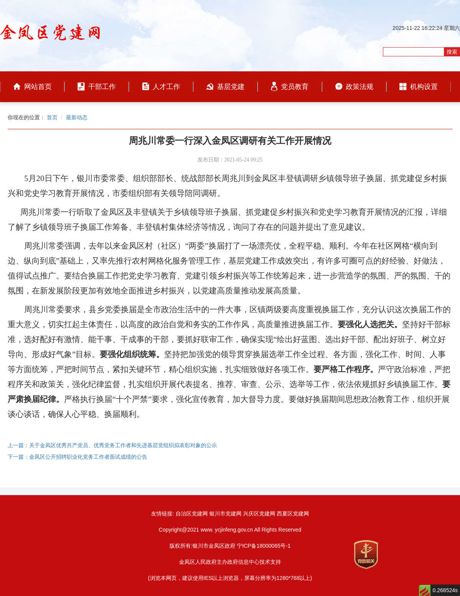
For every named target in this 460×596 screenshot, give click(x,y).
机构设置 (418, 87)
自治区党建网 (192, 513)
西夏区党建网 (293, 513)
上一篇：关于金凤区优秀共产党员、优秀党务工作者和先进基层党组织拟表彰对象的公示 (112, 445)
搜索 (452, 52)
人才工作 (161, 86)
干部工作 (96, 86)
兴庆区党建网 (259, 513)
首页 (52, 117)
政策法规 (354, 87)
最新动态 (76, 117)
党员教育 (290, 86)
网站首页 (32, 87)
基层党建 (225, 87)
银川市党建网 (225, 513)
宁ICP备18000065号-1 (264, 546)
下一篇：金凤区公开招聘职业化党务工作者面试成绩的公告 (77, 457)
